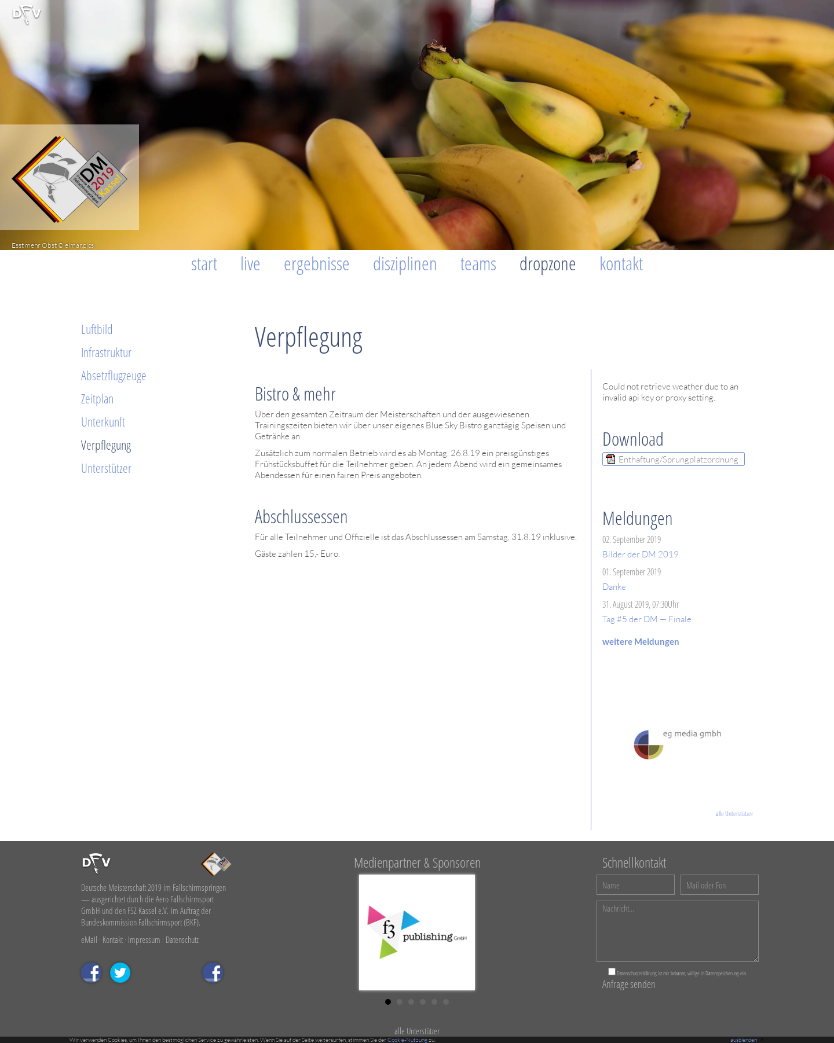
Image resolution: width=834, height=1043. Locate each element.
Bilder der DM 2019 (640, 554)
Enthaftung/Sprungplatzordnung (678, 459)
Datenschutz (182, 939)
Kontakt (621, 263)
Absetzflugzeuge (114, 375)
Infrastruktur (106, 352)
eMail (89, 939)
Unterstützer (106, 467)
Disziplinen (405, 263)
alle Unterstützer (734, 813)
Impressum (144, 939)
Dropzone (548, 263)
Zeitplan (97, 398)
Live (250, 263)
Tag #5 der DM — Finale (647, 619)
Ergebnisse (317, 263)
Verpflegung (106, 444)
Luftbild (97, 328)
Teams (478, 263)
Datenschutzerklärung (637, 973)
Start (204, 263)
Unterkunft (103, 421)
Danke (614, 586)
